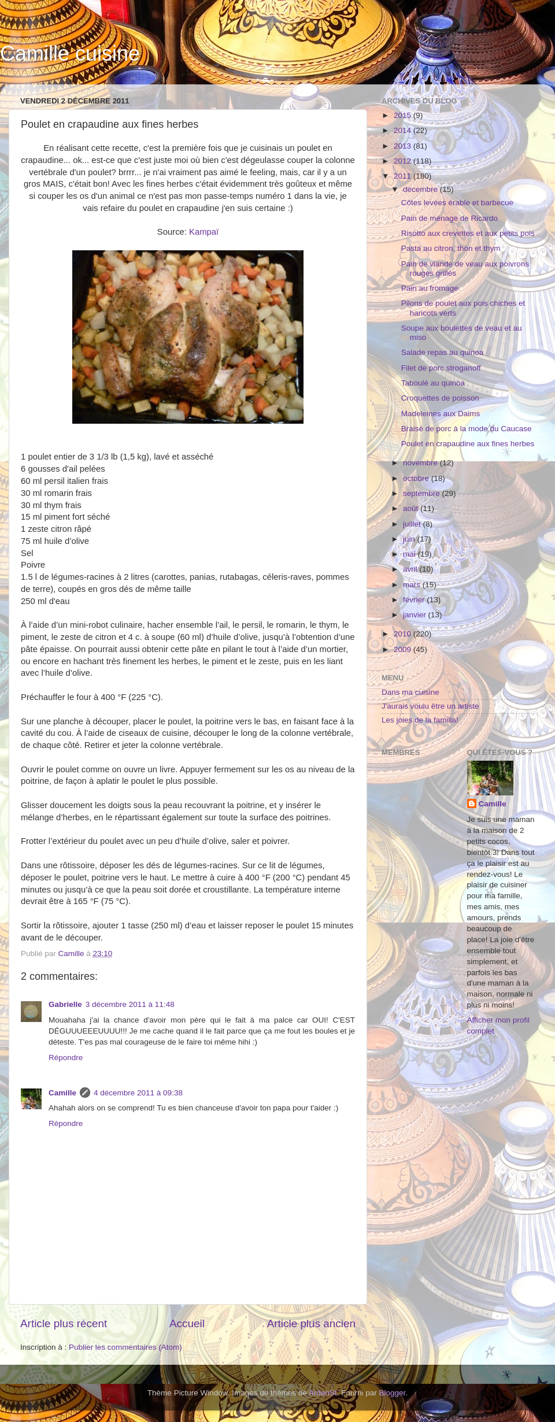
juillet (413, 524)
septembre (422, 493)
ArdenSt (323, 1392)
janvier (415, 614)
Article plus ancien (311, 1323)
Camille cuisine (70, 53)
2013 (403, 146)
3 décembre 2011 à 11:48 (130, 1004)
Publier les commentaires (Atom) (125, 1347)
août (411, 508)
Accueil (187, 1323)
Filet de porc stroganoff (441, 368)
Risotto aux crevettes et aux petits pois (468, 233)
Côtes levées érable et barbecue (457, 202)
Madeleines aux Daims (440, 413)
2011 (403, 176)
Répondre (66, 1057)
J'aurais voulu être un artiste (430, 706)
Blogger (392, 1392)
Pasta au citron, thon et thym (451, 248)
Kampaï (204, 231)
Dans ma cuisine (410, 692)
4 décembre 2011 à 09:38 (138, 1092)
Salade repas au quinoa (442, 352)
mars (413, 584)
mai (410, 554)
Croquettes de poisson (440, 398)
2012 (403, 161)
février (415, 599)
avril (411, 569)
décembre (421, 189)
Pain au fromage (429, 288)
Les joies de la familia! (420, 720)
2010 (403, 633)
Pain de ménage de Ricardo (449, 218)
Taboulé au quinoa (433, 383)
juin (410, 539)
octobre (417, 478)
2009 (403, 649)
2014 (403, 130)
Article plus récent (63, 1323)
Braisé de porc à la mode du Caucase (466, 428)
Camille (62, 1092)
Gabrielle (65, 1004)
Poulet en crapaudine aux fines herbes (467, 443)
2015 (403, 115)
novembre (421, 462)
